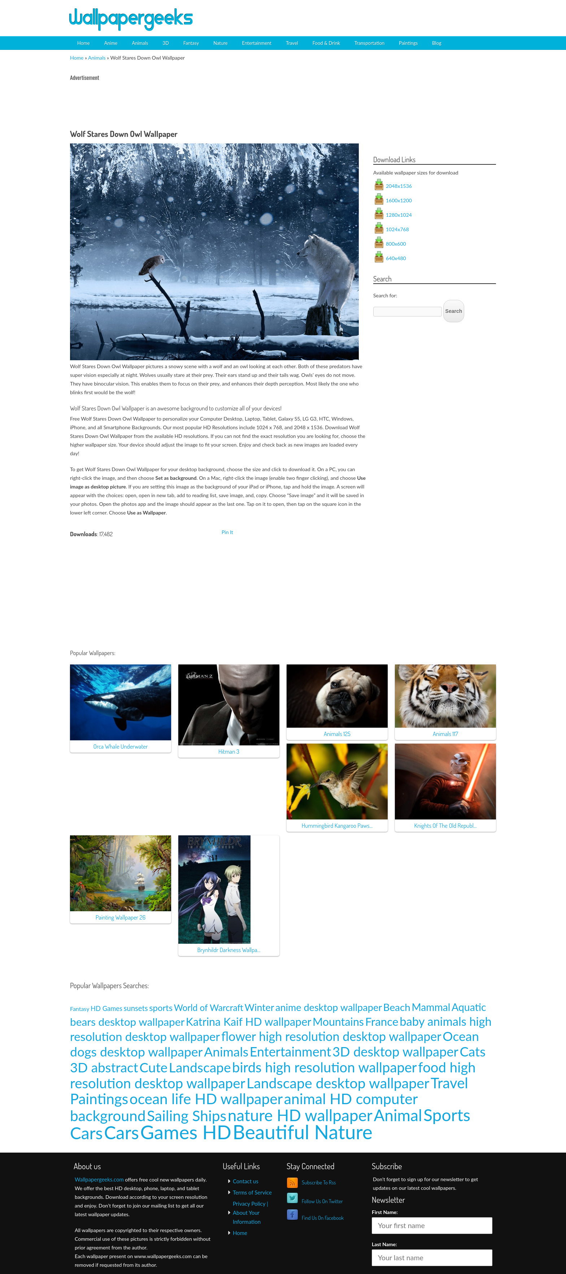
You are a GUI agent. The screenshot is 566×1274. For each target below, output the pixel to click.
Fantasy (191, 43)
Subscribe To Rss (319, 1182)
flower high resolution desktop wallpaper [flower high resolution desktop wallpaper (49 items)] (331, 1036)
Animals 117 (445, 733)
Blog (436, 43)
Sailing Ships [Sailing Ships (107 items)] (186, 1115)
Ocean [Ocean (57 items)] (461, 1036)
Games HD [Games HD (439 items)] (185, 1131)
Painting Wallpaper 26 (120, 917)
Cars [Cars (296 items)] (121, 1132)
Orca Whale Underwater (120, 746)
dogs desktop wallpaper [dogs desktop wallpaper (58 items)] (136, 1051)
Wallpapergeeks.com (99, 1179)
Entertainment (257, 43)
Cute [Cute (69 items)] (153, 1067)
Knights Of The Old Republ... (445, 825)
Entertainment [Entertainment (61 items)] (290, 1051)
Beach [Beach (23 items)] (396, 1007)
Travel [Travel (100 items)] (449, 1083)
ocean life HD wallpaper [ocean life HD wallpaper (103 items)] (206, 1098)
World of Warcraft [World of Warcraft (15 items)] (208, 1007)
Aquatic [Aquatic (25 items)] (469, 1007)
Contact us (245, 1181)
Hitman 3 (228, 751)
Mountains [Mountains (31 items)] (338, 1021)
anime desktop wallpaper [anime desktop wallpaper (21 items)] (328, 1007)
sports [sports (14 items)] (161, 1007)
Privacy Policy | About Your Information (250, 1212)
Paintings (408, 43)
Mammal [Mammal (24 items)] (431, 1007)
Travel (292, 43)
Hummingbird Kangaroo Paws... (337, 825)
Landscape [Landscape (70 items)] (200, 1067)
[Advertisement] (415, 12)
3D (165, 43)
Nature (220, 43)
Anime (111, 43)
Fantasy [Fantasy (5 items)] (79, 1008)
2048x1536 (399, 186)
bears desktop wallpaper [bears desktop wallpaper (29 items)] (127, 1021)
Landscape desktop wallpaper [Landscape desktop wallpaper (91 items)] (338, 1082)
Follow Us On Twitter (322, 1201)
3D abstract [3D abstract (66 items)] (104, 1067)
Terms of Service (252, 1192)
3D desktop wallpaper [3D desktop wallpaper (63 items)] (395, 1051)
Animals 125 (337, 733)
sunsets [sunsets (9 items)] (136, 1008)
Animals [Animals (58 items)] (226, 1051)
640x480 (396, 258)
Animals (140, 43)
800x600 (396, 244)
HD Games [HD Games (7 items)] (106, 1008)
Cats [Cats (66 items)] (473, 1051)
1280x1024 (399, 215)
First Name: (385, 1212)
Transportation (369, 43)
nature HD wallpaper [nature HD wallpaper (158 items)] (300, 1115)
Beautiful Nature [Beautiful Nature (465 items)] (303, 1131)
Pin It (227, 532)
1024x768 (397, 229)
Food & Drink (326, 43)
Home (83, 43)
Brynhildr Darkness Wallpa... (229, 950)
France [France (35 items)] (382, 1021)
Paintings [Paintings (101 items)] (99, 1098)
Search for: (385, 295)
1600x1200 (399, 200)
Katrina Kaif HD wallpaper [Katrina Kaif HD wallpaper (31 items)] (248, 1021)
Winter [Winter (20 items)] (259, 1007)
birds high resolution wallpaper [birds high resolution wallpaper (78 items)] (324, 1067)
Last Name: (384, 1244)
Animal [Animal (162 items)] (398, 1114)
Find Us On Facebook (323, 1217)
